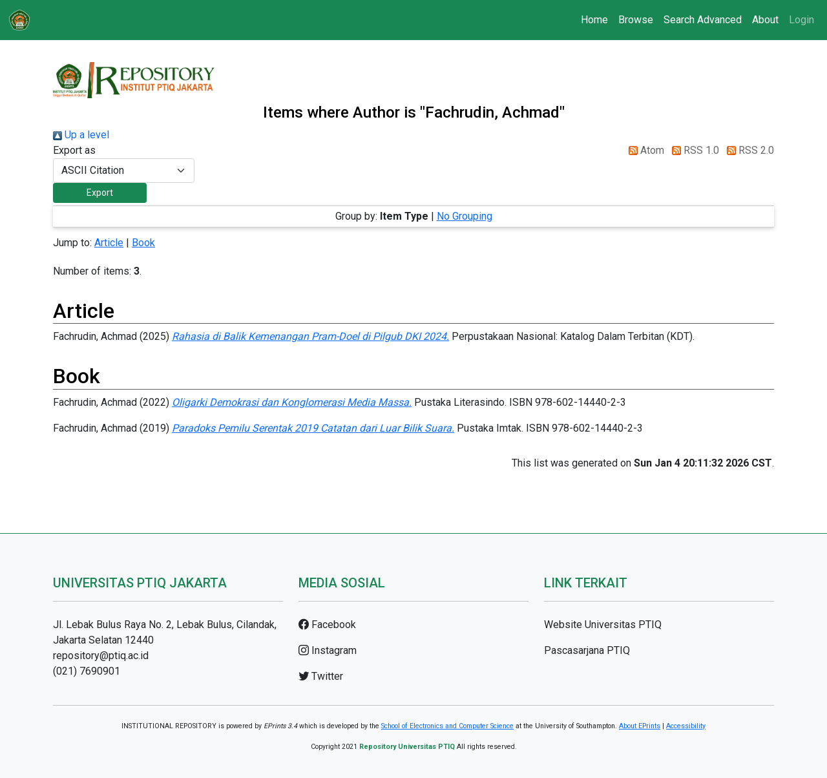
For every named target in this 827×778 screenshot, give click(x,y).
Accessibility (686, 726)
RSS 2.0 (748, 150)
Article (108, 243)
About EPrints (639, 726)
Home (594, 20)
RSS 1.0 (693, 150)
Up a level (81, 135)
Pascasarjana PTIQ (587, 650)
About (765, 20)
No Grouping (464, 216)
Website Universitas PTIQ (603, 624)
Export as (74, 150)
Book (143, 243)
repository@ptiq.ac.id (101, 655)
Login (801, 20)
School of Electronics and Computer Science (447, 726)
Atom (643, 150)
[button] (100, 193)
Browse (635, 20)
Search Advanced (703, 20)
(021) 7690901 (86, 671)
